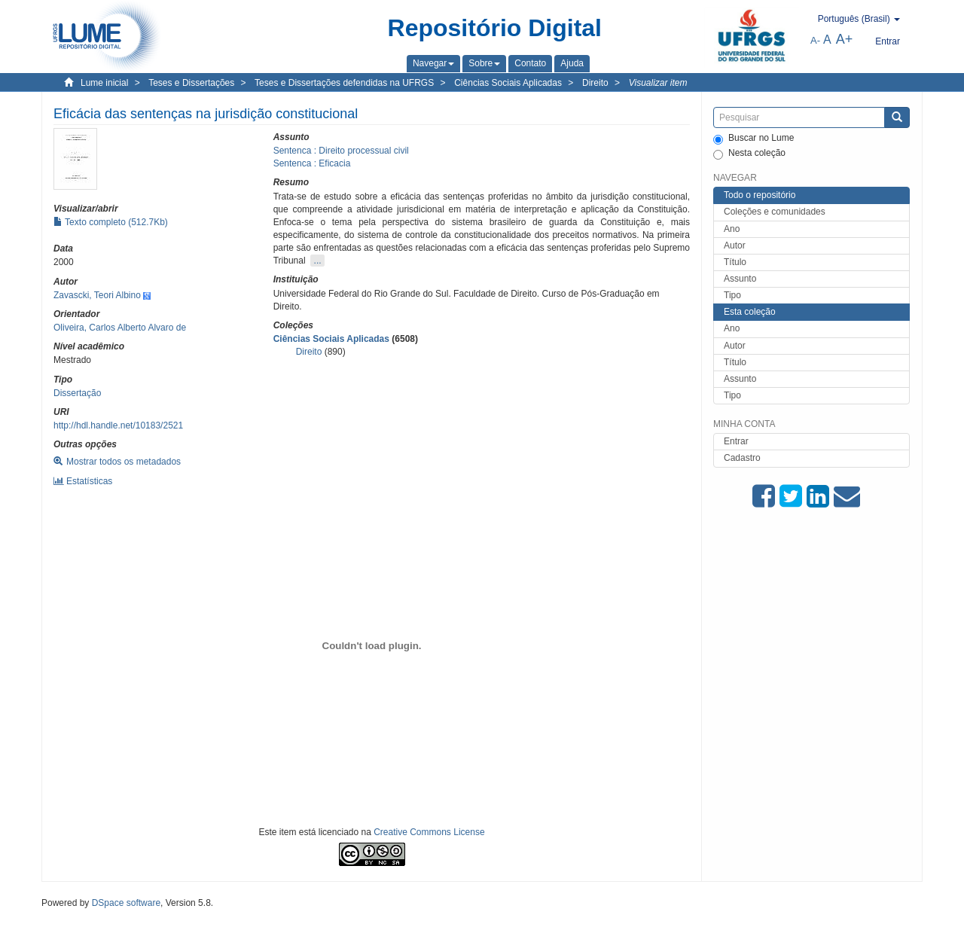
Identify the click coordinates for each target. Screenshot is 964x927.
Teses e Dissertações (191, 83)
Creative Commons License (429, 832)
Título (735, 262)
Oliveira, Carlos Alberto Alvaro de (119, 327)
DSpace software (126, 903)
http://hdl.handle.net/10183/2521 (118, 425)
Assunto (740, 278)
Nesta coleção (749, 154)
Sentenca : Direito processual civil (341, 150)
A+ (844, 39)
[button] (433, 63)
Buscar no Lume (753, 139)
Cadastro (742, 458)
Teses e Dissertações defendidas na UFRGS (344, 83)
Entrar (736, 441)
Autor (735, 245)
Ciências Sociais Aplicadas (508, 83)
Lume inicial (104, 83)
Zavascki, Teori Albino (97, 295)
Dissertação (77, 393)
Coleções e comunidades (774, 211)
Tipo (732, 295)
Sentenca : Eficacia (312, 163)
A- (815, 40)
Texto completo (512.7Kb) (110, 222)
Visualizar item (658, 83)
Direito (595, 83)
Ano (732, 229)
